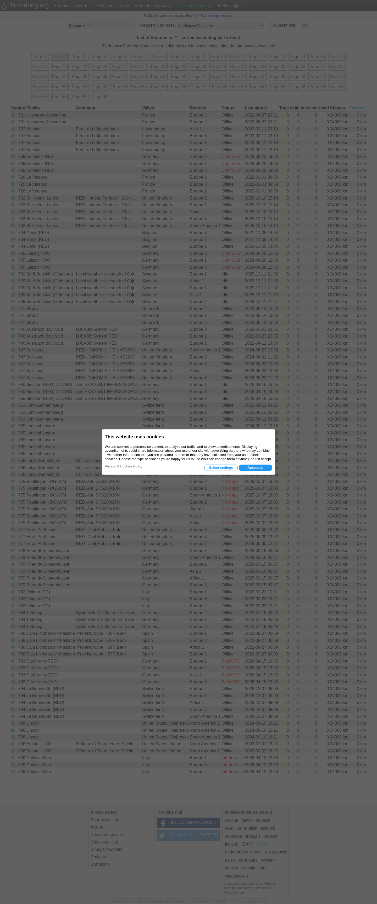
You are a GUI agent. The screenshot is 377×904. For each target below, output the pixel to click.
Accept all (255, 468)
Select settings (221, 468)
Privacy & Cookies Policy (123, 466)
